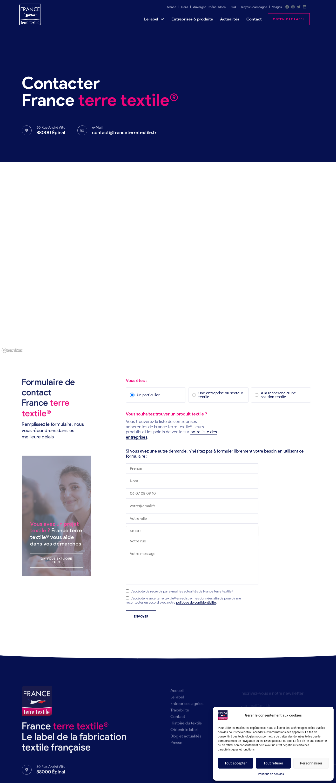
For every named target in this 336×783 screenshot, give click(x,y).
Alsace (171, 7)
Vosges (277, 7)
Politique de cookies (271, 774)
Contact (254, 19)
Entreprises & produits (192, 19)
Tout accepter (235, 763)
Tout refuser (273, 763)
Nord (184, 7)
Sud (233, 7)
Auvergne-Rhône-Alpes (209, 7)
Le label (154, 19)
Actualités (229, 19)
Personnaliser (311, 763)
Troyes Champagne (254, 7)
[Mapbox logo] (12, 350)
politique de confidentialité (196, 602)
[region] (168, 258)
